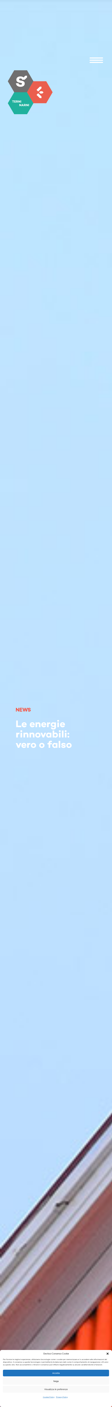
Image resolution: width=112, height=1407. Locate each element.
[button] (107, 1353)
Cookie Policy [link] (49, 1397)
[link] (30, 92)
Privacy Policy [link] (62, 1397)
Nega (56, 1381)
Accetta (56, 1373)
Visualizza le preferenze (56, 1389)
